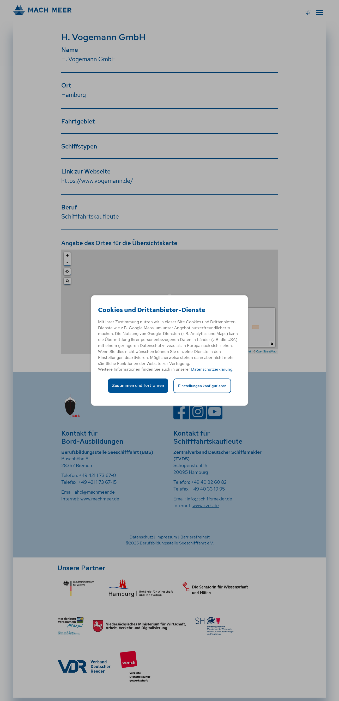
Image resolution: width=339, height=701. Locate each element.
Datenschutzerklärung (211, 369)
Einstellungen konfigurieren (202, 385)
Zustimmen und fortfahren (138, 385)
